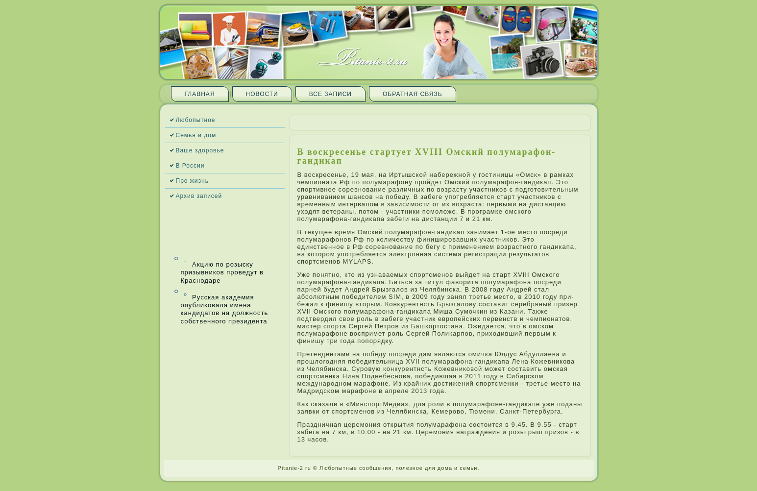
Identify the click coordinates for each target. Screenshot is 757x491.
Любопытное (196, 120)
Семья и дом (196, 135)
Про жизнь (192, 180)
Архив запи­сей (199, 196)
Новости (262, 94)
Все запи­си (330, 94)
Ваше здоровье (200, 150)
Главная (200, 94)
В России (190, 165)
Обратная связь (412, 94)
